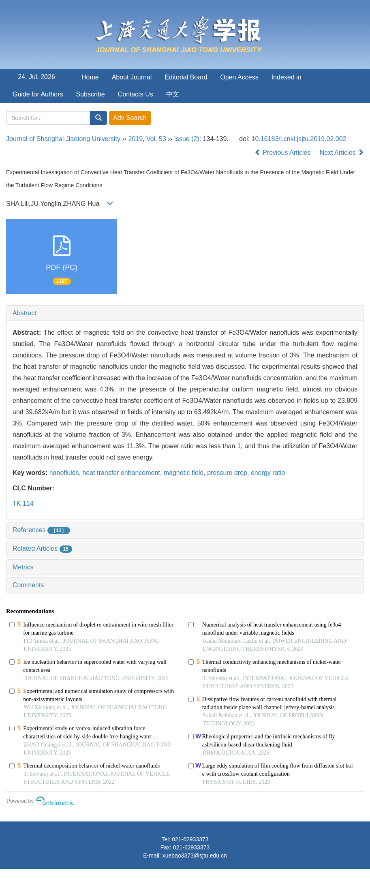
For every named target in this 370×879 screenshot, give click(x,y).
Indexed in (287, 77)
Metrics (23, 567)
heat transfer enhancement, (123, 472)
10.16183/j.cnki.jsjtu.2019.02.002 (299, 138)
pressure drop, (229, 472)
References (41, 529)
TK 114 (23, 503)
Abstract (24, 313)
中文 (172, 94)
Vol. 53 (156, 138)
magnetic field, (185, 472)
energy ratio (268, 472)
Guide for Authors (38, 94)
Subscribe (90, 94)
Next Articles (342, 152)
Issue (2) (186, 138)
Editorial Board (186, 77)
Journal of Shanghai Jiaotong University (63, 138)
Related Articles (42, 548)
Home (90, 77)
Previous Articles (283, 152)
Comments (28, 585)
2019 (135, 138)
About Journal (132, 77)
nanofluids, (66, 472)
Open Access (239, 77)
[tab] (185, 313)
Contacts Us (135, 94)
